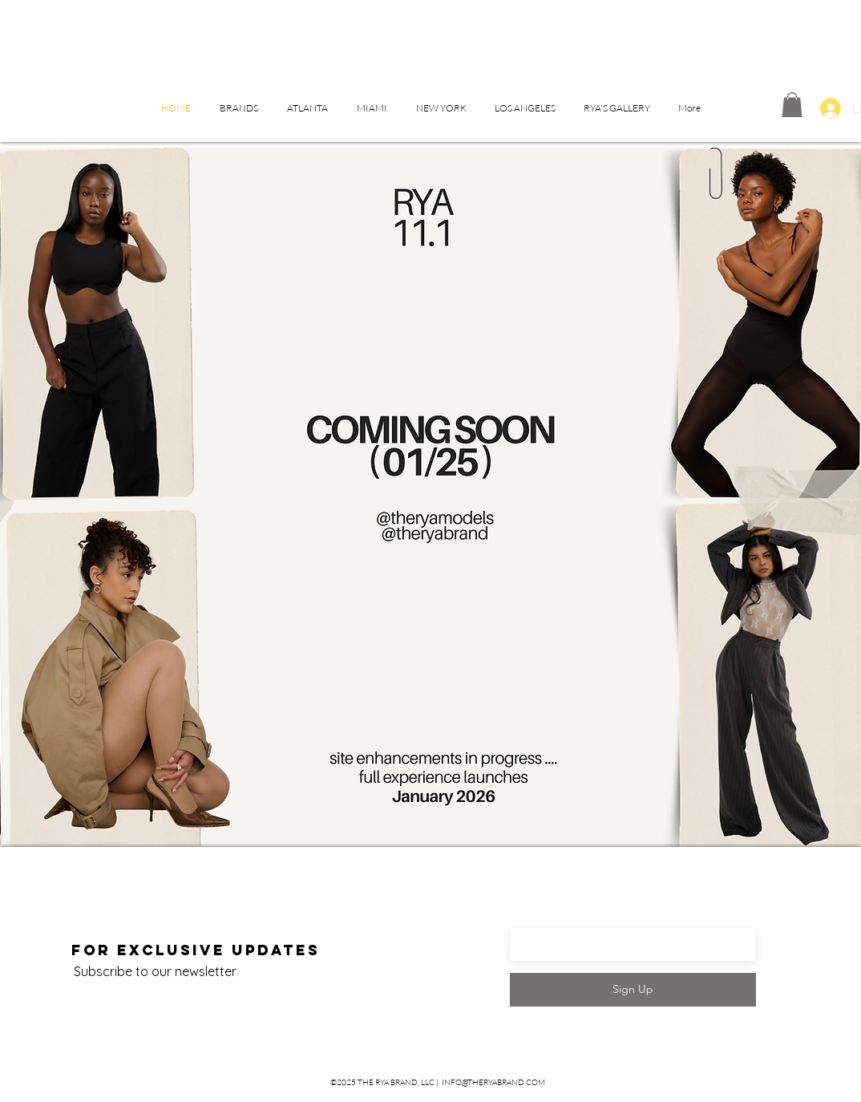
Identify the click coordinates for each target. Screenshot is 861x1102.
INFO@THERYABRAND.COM (493, 1082)
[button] (239, 108)
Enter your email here (590, 920)
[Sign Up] (633, 990)
